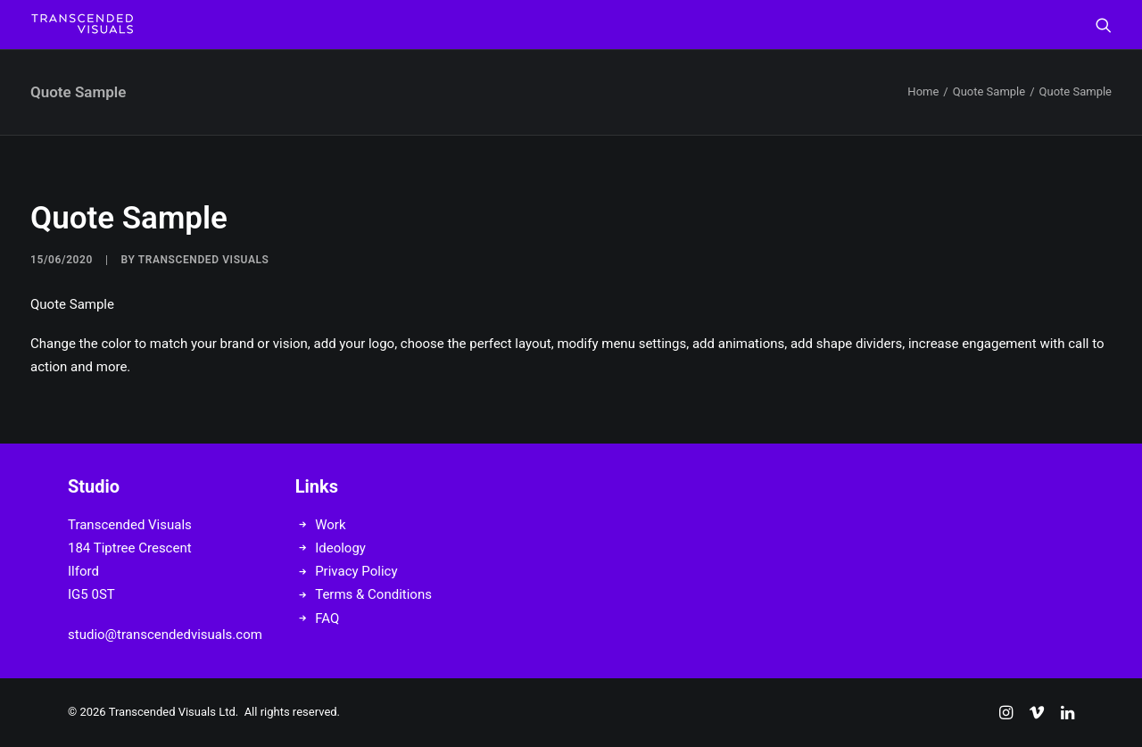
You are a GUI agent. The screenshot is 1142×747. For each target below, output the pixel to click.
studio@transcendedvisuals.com (165, 635)
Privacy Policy (356, 571)
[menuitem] (1104, 24)
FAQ (327, 618)
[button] (1104, 24)
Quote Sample (989, 91)
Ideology (340, 548)
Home (923, 91)
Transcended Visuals (203, 259)
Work (330, 525)
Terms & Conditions (373, 594)
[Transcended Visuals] (82, 24)
